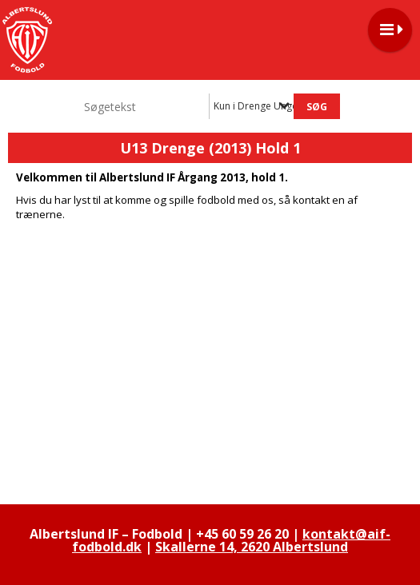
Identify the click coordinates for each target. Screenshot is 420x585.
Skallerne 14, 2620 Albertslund (251, 546)
